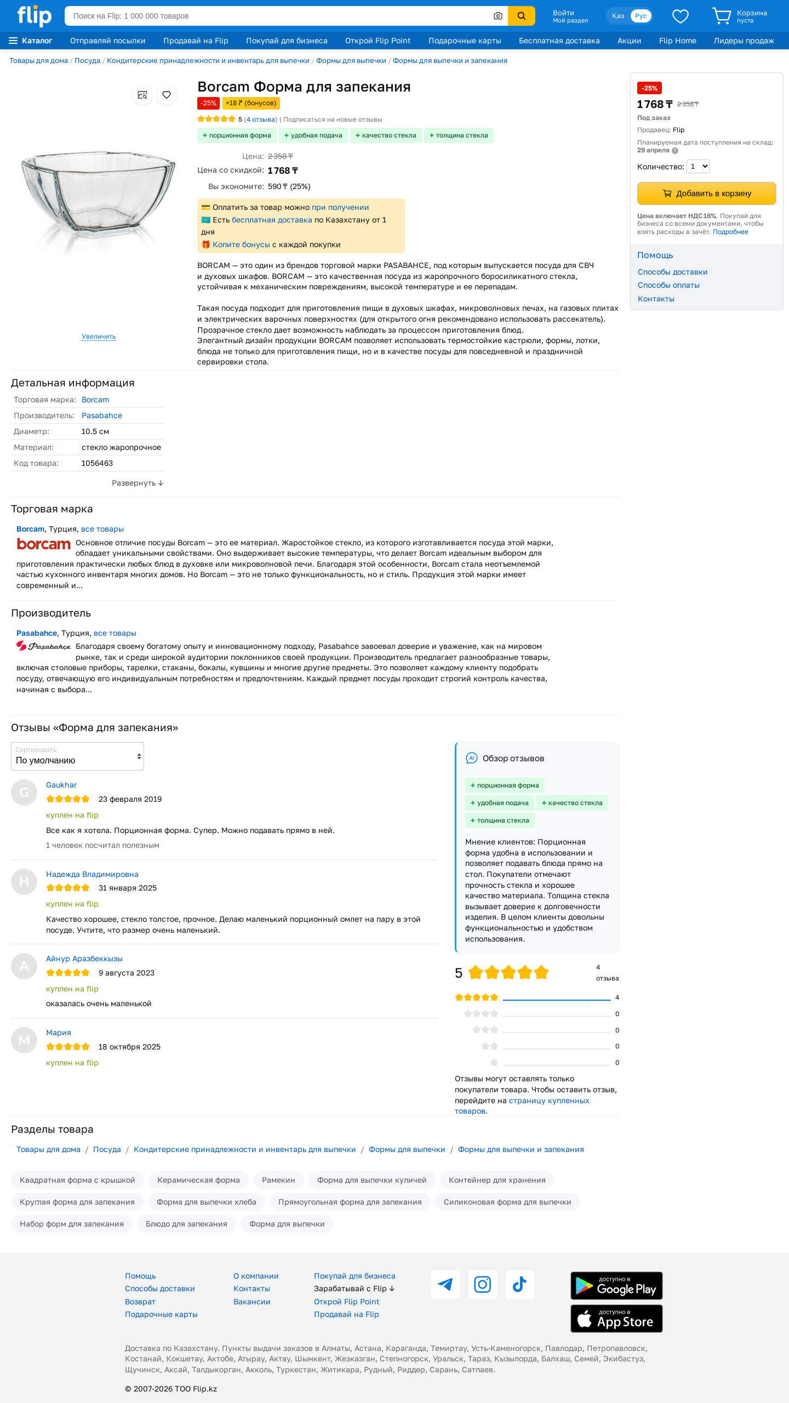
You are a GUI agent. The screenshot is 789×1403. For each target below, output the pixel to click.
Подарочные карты (464, 40)
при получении (340, 207)
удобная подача (316, 135)
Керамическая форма (198, 1179)
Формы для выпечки (351, 60)
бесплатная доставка (272, 219)
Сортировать (35, 749)
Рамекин (278, 1179)
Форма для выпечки (287, 1223)
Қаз (618, 16)
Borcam (95, 399)
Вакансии (252, 1301)
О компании (256, 1275)
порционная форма (240, 135)
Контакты (656, 298)
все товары (102, 528)
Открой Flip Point (378, 40)
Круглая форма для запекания (77, 1201)
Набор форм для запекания (72, 1223)
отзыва (261, 119)
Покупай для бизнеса (287, 40)
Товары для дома (38, 60)
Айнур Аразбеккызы (84, 958)
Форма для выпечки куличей (372, 1179)
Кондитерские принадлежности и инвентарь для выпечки (208, 60)
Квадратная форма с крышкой (77, 1179)
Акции (630, 40)
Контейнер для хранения (497, 1179)
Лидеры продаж (744, 40)
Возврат (140, 1301)
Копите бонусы (241, 244)
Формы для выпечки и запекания (450, 60)
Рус (641, 16)
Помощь (140, 1275)
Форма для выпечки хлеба (206, 1201)
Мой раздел (570, 20)
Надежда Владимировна (92, 874)
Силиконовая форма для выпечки (507, 1201)
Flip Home (677, 40)
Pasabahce (102, 415)
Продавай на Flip (195, 40)
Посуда (87, 60)
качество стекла (389, 135)
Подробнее (730, 231)
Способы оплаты (669, 284)
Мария (58, 1032)
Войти (563, 12)
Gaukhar (61, 784)
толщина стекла (462, 135)
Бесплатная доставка (559, 40)
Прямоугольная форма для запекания (350, 1201)
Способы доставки (673, 271)
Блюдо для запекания (186, 1223)
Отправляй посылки (108, 40)
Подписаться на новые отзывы (332, 119)
